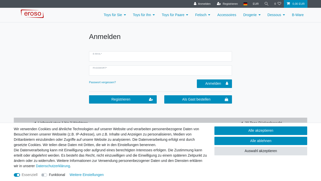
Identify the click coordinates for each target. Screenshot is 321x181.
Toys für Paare (173, 15)
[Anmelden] (202, 4)
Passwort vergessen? (102, 82)
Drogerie (250, 15)
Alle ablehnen (261, 141)
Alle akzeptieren (260, 130)
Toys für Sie (113, 15)
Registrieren (132, 99)
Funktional (57, 175)
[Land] (245, 4)
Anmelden (216, 83)
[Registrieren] (227, 4)
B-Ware (298, 15)
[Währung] (256, 4)
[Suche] (267, 4)
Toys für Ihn (142, 15)
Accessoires (226, 15)
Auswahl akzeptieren (261, 151)
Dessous (274, 15)
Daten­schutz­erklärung (53, 166)
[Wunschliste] (278, 4)
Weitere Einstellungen (87, 175)
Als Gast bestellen (205, 99)
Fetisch (200, 15)
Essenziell (30, 175)
